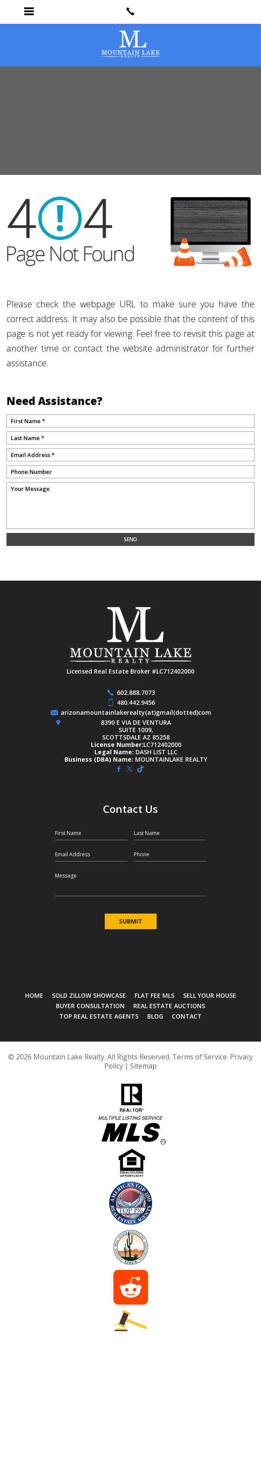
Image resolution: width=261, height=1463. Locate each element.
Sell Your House (209, 995)
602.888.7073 (136, 692)
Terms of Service (199, 1057)
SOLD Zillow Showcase (89, 995)
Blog (155, 1016)
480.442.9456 (136, 702)
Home (34, 995)
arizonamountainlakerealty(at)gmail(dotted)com (136, 712)
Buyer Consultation (90, 1006)
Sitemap (143, 1066)
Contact (187, 1016)
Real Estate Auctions (169, 1006)
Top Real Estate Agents (99, 1016)
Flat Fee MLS (154, 995)
